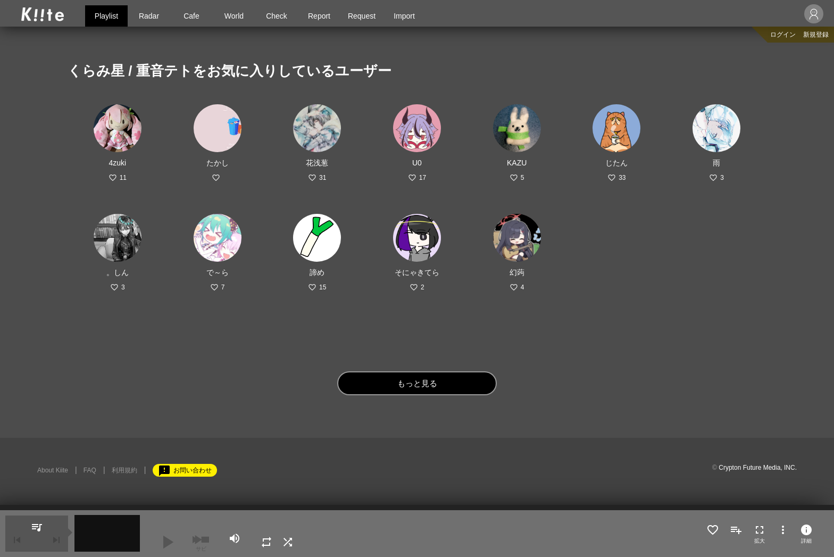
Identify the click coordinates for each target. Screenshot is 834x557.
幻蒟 (517, 272)
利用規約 (124, 470)
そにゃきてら (417, 272)
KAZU (517, 163)
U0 (417, 163)
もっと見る (417, 383)
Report (319, 16)
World (234, 16)
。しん (117, 272)
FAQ (90, 470)
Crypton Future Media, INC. (758, 467)
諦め (317, 272)
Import (404, 16)
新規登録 (816, 34)
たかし (217, 163)
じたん (616, 163)
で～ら (217, 272)
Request (362, 16)
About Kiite (52, 470)
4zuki (118, 163)
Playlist (106, 16)
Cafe (191, 16)
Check (276, 16)
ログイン (783, 34)
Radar (149, 16)
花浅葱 (317, 163)
